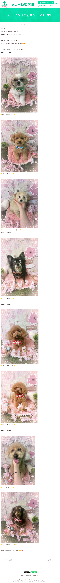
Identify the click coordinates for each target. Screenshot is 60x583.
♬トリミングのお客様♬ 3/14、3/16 (49, 560)
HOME (2, 24)
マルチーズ (5, 230)
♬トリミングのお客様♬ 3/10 (9, 560)
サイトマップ (36, 575)
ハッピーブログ (10, 24)
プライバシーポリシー (26, 575)
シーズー (4, 114)
